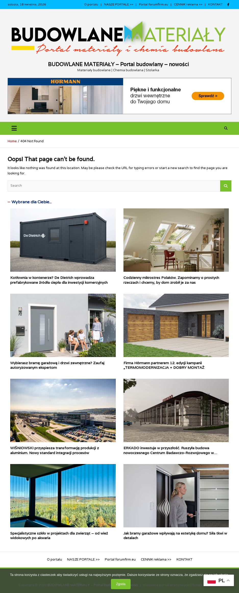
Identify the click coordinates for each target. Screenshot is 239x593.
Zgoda (120, 584)
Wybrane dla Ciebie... (31, 202)
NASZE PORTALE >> (118, 4)
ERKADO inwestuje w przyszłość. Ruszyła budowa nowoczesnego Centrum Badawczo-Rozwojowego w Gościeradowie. (168, 452)
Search (225, 186)
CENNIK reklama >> (188, 4)
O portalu (91, 4)
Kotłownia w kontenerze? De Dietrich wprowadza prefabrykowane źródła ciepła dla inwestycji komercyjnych (59, 279)
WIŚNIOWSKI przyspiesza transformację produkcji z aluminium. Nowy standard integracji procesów (54, 450)
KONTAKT (215, 4)
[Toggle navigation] (14, 128)
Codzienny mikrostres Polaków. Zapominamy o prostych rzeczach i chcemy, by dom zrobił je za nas (171, 279)
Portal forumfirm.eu (153, 4)
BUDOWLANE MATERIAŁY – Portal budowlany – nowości (118, 64)
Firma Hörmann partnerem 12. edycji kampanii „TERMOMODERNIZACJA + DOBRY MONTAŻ (163, 365)
